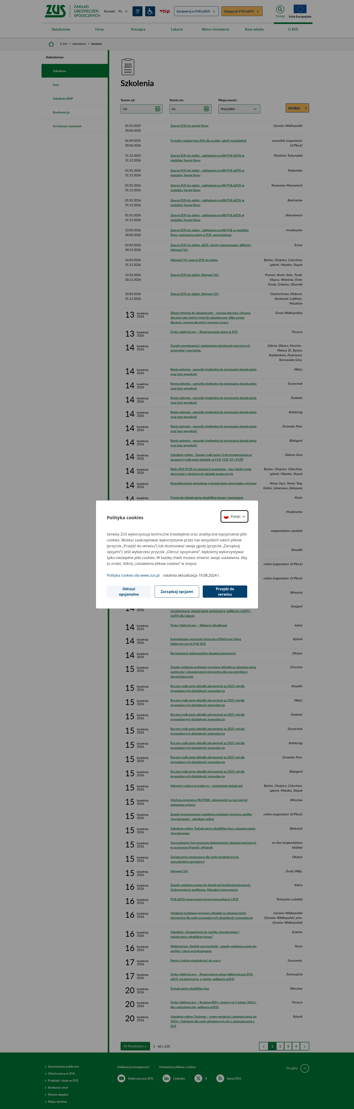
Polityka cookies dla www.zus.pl (133, 575)
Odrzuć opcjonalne (129, 591)
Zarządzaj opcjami (177, 591)
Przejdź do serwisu (225, 591)
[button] (234, 516)
